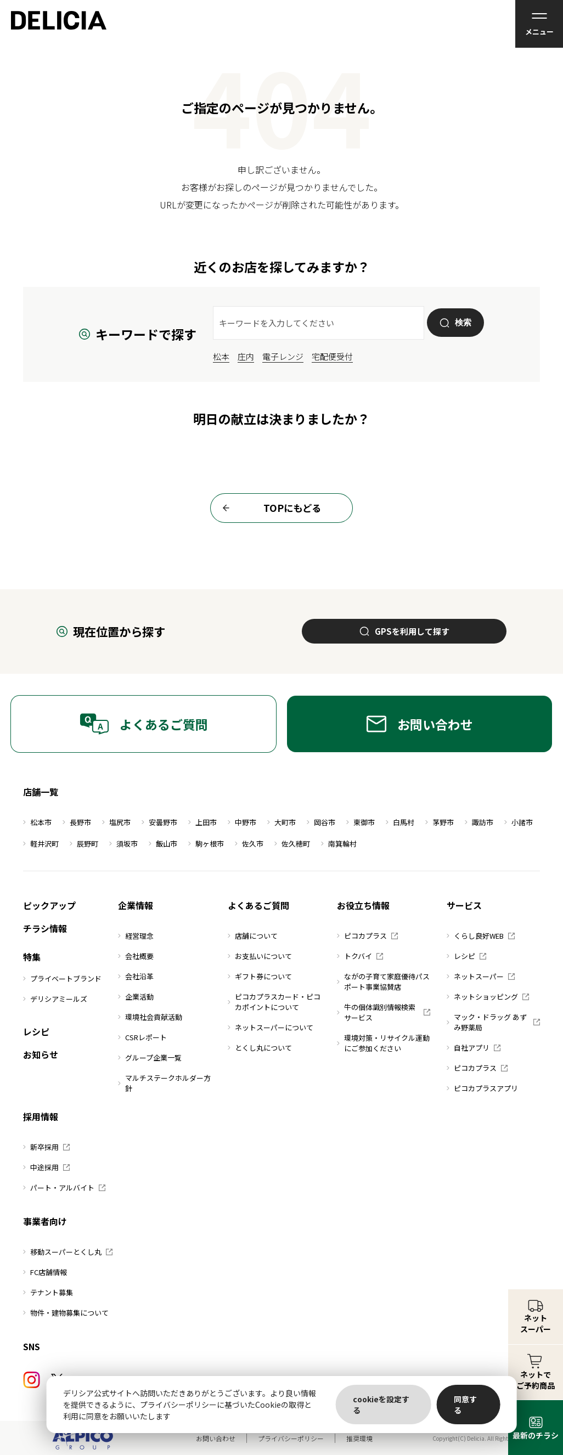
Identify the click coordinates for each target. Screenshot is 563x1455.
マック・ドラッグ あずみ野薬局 (493, 1022)
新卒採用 (46, 1147)
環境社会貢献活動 (150, 1017)
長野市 (77, 822)
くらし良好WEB (481, 935)
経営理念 (136, 935)
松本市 (37, 822)
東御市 (360, 822)
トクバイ (360, 956)
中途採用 (46, 1167)
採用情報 (40, 1116)
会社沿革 (136, 976)
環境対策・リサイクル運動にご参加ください (383, 1043)
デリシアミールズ (55, 999)
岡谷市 (321, 822)
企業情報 (135, 905)
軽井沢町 (41, 843)
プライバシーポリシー (291, 1438)
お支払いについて (260, 956)
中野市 (242, 822)
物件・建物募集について (66, 1312)
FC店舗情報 (45, 1272)
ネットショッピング (488, 996)
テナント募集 (48, 1292)
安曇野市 (159, 822)
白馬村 (400, 822)
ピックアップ (49, 905)
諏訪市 (479, 822)
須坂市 (123, 843)
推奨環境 (359, 1438)
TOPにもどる (268, 508)
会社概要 (136, 956)
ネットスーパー (481, 976)
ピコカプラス (367, 935)
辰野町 (84, 843)
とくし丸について (260, 1047)
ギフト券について (260, 976)
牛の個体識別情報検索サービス (383, 1012)
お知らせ (40, 1054)
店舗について (253, 935)
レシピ (36, 1031)
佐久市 (249, 843)
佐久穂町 (292, 843)
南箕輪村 (339, 843)
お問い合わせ (420, 724)
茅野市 (439, 822)
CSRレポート (142, 1037)
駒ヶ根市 (206, 843)
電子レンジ (282, 356)
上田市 (202, 822)
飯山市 (163, 843)
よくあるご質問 (144, 724)
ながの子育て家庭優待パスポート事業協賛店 (383, 981)
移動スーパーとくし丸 (67, 1252)
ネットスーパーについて (270, 1027)
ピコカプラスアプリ (482, 1088)
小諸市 (518, 822)
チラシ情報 (45, 928)
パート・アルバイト (64, 1187)
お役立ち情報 (363, 905)
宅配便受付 (332, 356)
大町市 (281, 822)
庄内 (246, 356)
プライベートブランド (62, 978)
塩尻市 (116, 822)
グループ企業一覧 (150, 1057)
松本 (221, 356)
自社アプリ (473, 1047)
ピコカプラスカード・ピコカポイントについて (274, 1001)
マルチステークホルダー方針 (164, 1083)
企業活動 (136, 996)
